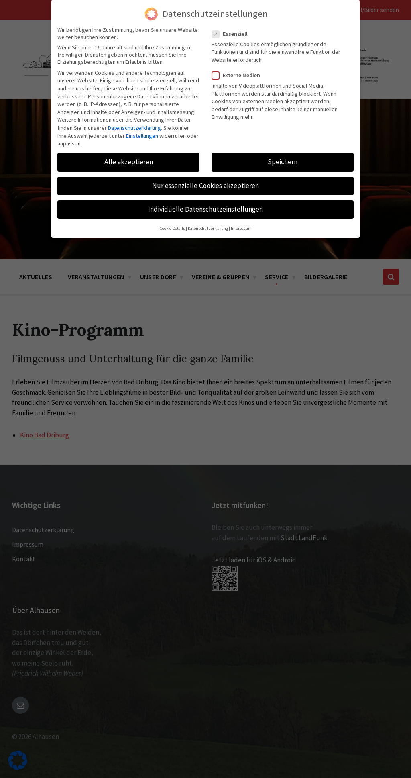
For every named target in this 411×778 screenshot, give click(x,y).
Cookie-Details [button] (172, 228)
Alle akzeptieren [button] (128, 161)
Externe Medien (238, 75)
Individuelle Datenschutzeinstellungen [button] (205, 209)
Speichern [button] (282, 161)
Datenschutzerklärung (134, 127)
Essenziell (232, 33)
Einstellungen (142, 135)
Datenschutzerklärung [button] (208, 228)
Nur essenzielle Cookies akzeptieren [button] (205, 185)
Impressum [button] (241, 228)
